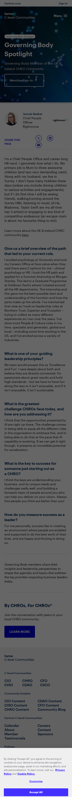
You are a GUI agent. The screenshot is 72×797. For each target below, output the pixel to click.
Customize (36, 783)
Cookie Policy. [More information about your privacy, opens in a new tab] (26, 776)
